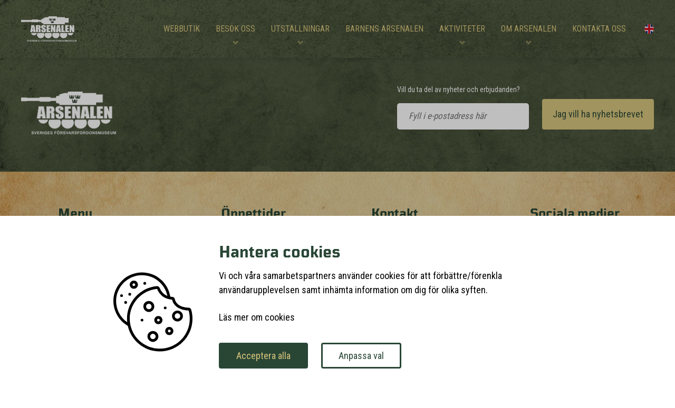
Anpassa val (361, 355)
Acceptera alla (263, 355)
